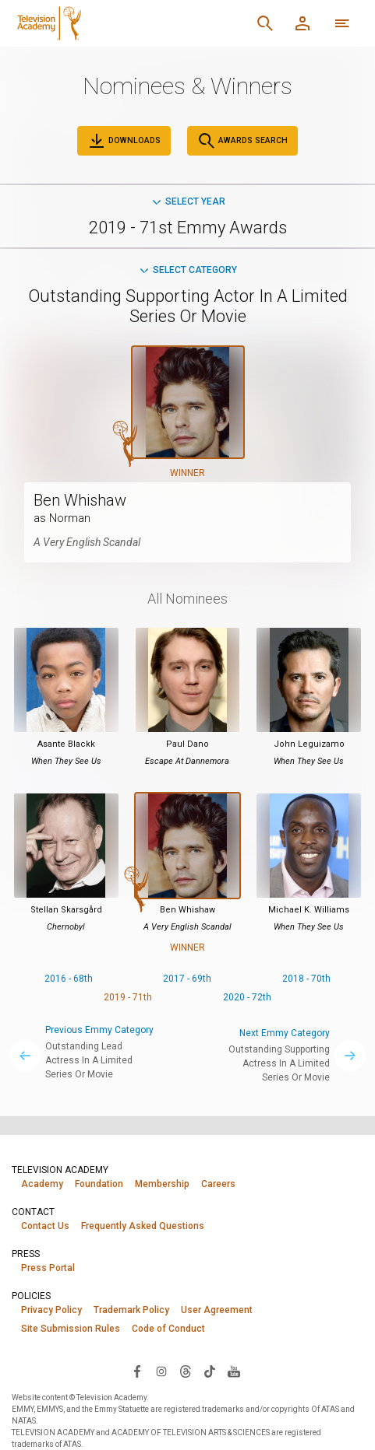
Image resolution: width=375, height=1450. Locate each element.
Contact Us (45, 1226)
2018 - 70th (306, 978)
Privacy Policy (51, 1310)
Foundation (99, 1184)
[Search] (265, 23)
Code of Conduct (168, 1328)
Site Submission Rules (70, 1328)
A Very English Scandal (87, 542)
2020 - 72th (247, 997)
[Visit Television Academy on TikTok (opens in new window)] (210, 1370)
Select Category (187, 269)
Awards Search (242, 140)
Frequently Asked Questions (142, 1226)
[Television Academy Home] (111, 23)
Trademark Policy (131, 1310)
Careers (218, 1184)
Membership (162, 1184)
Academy (42, 1184)
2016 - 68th (68, 978)
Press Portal (48, 1268)
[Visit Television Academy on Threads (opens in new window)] (185, 1370)
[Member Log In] (302, 23)
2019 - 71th (128, 997)
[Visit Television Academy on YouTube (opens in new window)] (234, 1370)
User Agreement (217, 1310)
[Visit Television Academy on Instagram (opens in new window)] (161, 1370)
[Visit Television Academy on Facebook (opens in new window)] (137, 1370)
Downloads (124, 140)
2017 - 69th (187, 978)
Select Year (187, 201)
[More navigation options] (342, 23)
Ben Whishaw (80, 500)
